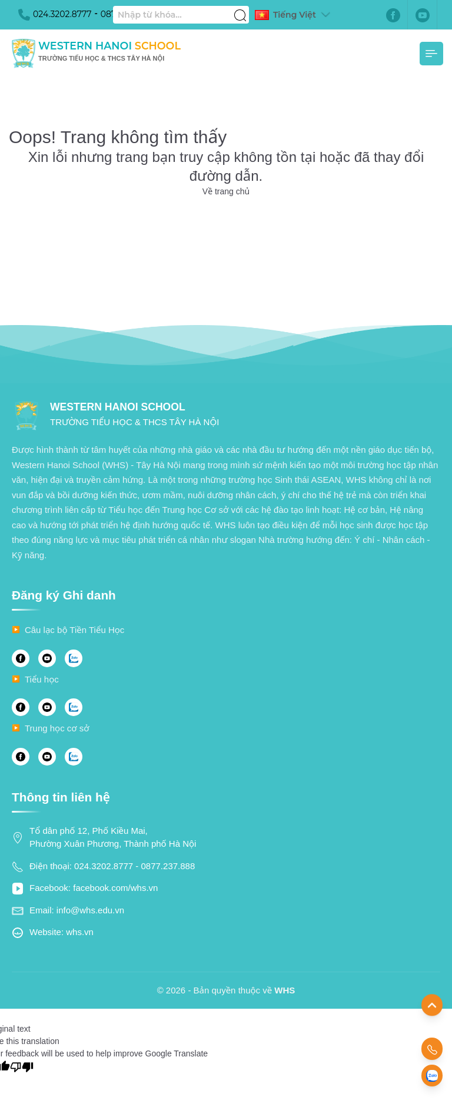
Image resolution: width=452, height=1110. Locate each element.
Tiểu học (42, 679)
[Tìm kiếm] (240, 9)
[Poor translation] (22, 1066)
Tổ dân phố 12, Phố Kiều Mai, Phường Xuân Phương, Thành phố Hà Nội (112, 837)
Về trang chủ (226, 191)
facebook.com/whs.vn (115, 888)
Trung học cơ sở (57, 728)
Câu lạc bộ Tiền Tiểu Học (74, 630)
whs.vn (80, 932)
